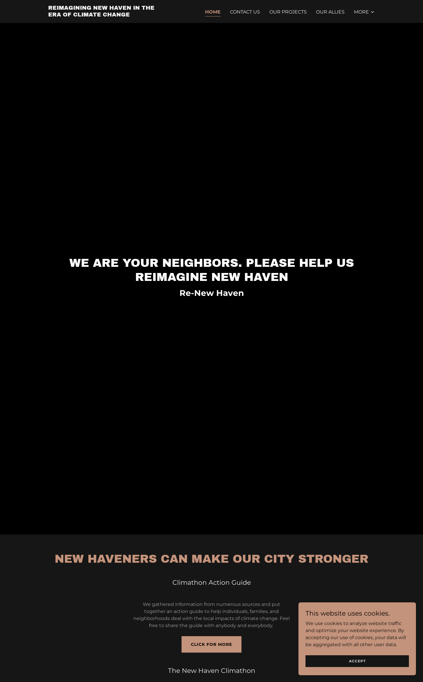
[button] (364, 12)
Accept (357, 661)
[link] (105, 15)
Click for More (211, 644)
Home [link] (213, 12)
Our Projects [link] (288, 12)
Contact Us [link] (245, 12)
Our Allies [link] (330, 12)
